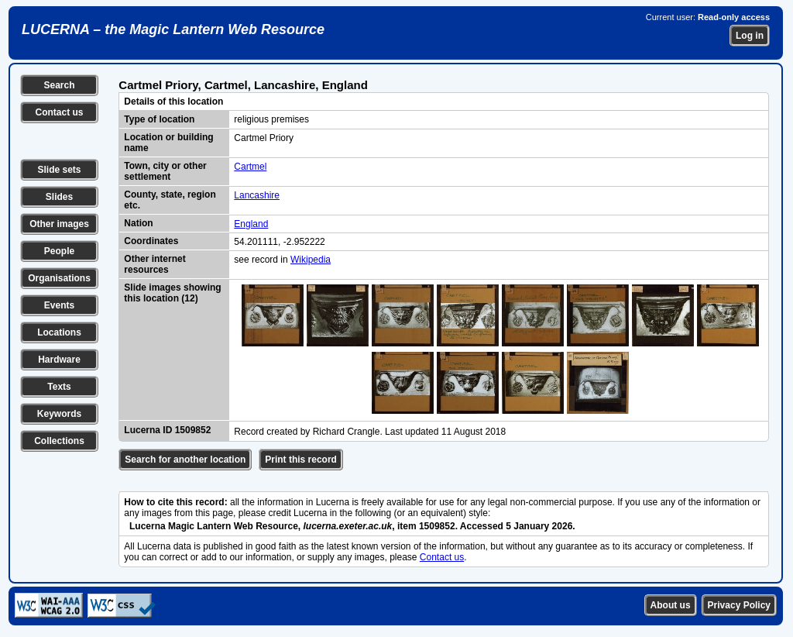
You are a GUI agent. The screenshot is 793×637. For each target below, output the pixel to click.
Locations (59, 332)
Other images (59, 224)
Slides (59, 196)
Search (58, 85)
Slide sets (59, 169)
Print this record (301, 459)
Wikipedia (310, 259)
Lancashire (257, 195)
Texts (58, 386)
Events (59, 305)
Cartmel (250, 166)
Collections (59, 441)
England (251, 224)
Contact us (59, 112)
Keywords (59, 413)
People (59, 251)
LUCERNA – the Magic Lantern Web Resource (173, 29)
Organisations (59, 278)
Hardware (59, 359)
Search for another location (185, 459)
